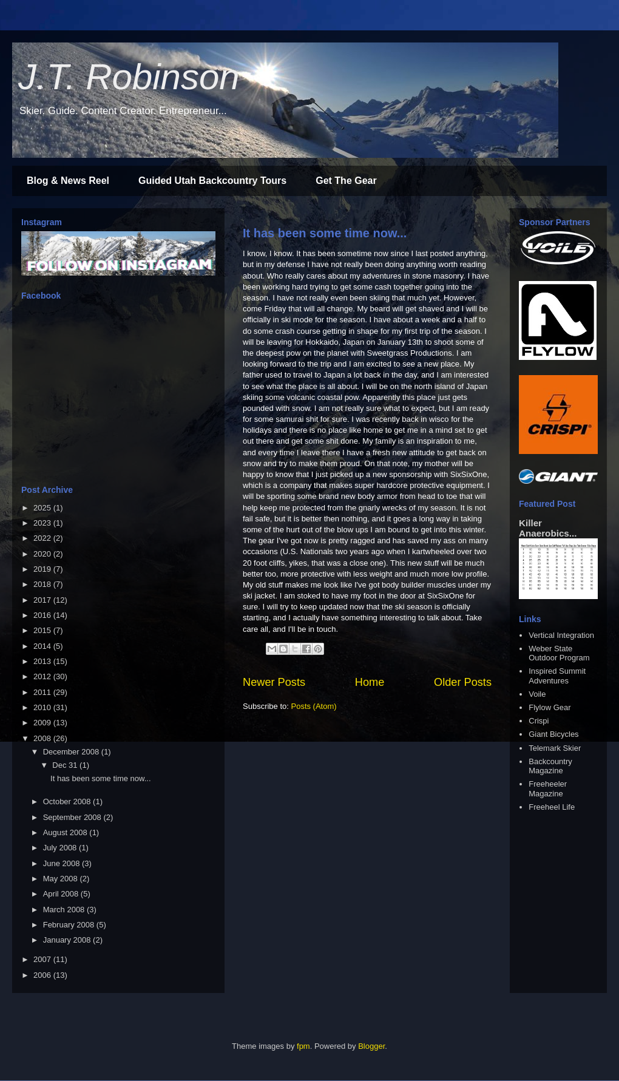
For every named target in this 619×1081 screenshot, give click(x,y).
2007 (43, 959)
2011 (43, 692)
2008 (43, 738)
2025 (43, 507)
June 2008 (62, 863)
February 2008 (69, 924)
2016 (43, 615)
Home (370, 682)
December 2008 (72, 751)
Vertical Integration (561, 635)
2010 (43, 707)
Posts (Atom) (314, 706)
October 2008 (68, 801)
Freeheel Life (552, 807)
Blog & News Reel (68, 180)
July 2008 (61, 847)
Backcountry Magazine (550, 766)
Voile (537, 694)
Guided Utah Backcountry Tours (212, 180)
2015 (43, 630)
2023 (43, 522)
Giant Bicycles (553, 734)
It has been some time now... (325, 233)
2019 (43, 569)
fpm (303, 1046)
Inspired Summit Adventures (557, 675)
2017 (43, 600)
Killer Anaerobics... (548, 528)
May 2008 (61, 878)
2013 (43, 661)
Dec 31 (65, 765)
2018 (43, 584)
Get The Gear (346, 180)
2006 (43, 975)
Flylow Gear (549, 707)
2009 (43, 722)
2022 (43, 538)
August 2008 (66, 832)
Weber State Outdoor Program (559, 653)
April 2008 (62, 893)
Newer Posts (274, 682)
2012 (43, 676)
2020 (43, 553)
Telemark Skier (555, 748)
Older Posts (463, 682)
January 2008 (68, 939)
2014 (43, 646)
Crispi (539, 720)
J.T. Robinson (129, 76)
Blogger (371, 1046)
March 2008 (65, 909)
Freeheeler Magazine (548, 788)
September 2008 (73, 817)
